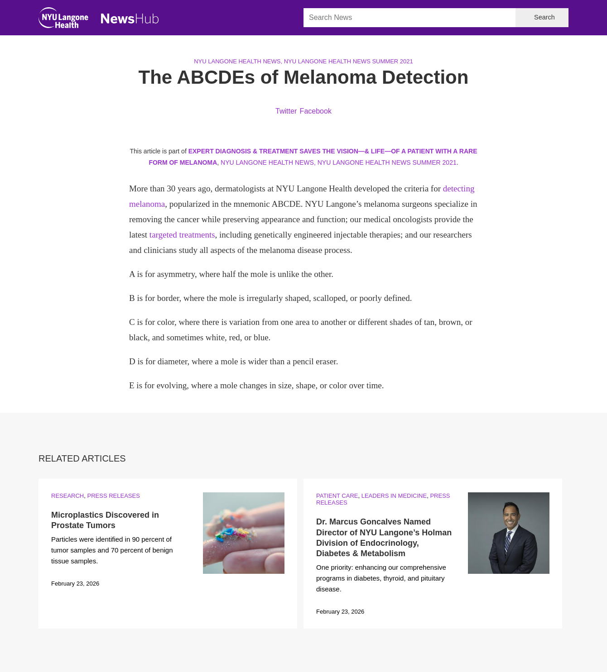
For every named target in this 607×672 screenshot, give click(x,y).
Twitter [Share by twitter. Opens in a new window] (286, 111)
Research (67, 495)
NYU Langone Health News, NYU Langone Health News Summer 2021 (303, 61)
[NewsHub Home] (130, 19)
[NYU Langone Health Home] (63, 19)
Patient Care (337, 495)
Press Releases (113, 495)
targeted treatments (182, 234)
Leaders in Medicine (394, 495)
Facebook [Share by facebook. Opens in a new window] (316, 111)
